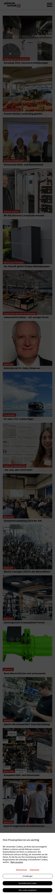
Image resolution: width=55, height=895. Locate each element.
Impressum (34, 869)
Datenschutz (21, 869)
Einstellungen (28, 876)
